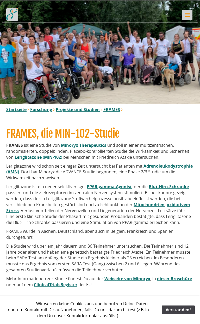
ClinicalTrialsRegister (55, 285)
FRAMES (111, 109)
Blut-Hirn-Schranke (169, 186)
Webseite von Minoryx (127, 279)
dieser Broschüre (174, 279)
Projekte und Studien (78, 109)
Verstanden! (178, 310)
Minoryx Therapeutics (83, 145)
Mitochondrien (149, 204)
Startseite (16, 109)
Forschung (41, 109)
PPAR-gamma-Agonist (109, 186)
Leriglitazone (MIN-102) (38, 157)
